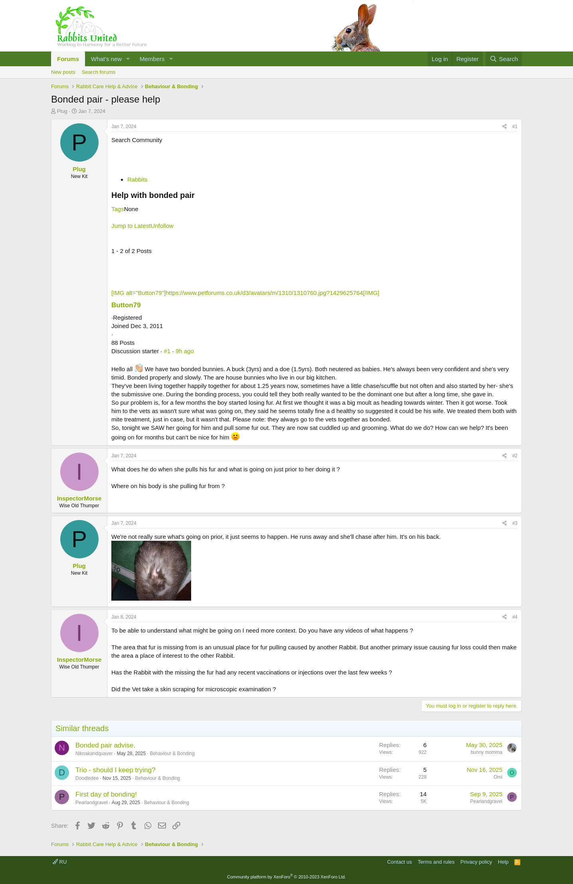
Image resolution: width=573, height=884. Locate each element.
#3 (515, 523)
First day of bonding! (106, 794)
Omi (498, 777)
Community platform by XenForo (286, 876)
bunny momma (486, 752)
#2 (515, 456)
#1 (515, 126)
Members (152, 58)
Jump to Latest (130, 225)
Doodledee (87, 778)
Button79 (126, 305)
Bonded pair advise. (105, 745)
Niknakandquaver (94, 753)
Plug (62, 111)
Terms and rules (436, 862)
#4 (515, 617)
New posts (63, 72)
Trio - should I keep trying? (115, 770)
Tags (117, 209)
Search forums (99, 72)
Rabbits (137, 179)
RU (60, 862)
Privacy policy (476, 862)
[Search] (504, 58)
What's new (106, 58)
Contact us (399, 862)
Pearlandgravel (91, 802)
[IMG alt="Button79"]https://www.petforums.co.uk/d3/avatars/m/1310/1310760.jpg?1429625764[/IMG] (245, 292)
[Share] (505, 126)
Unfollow (162, 225)
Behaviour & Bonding (172, 753)
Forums (68, 58)
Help (503, 862)
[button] (128, 58)
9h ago (185, 351)
